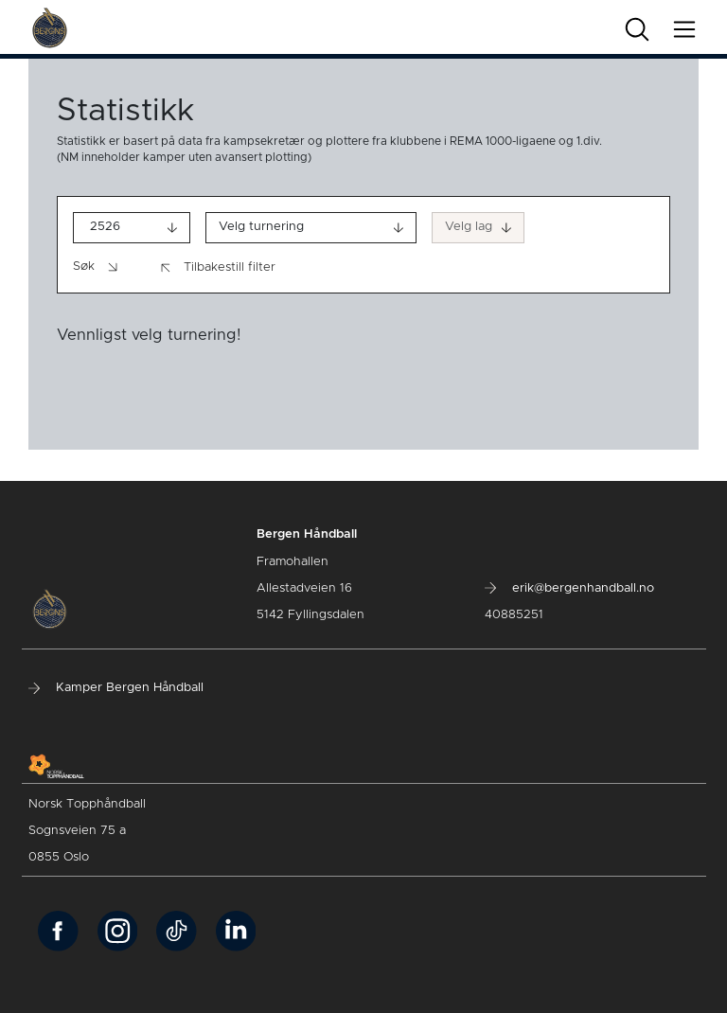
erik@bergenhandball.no (569, 588)
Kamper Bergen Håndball (116, 688)
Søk (96, 267)
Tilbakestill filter (217, 268)
